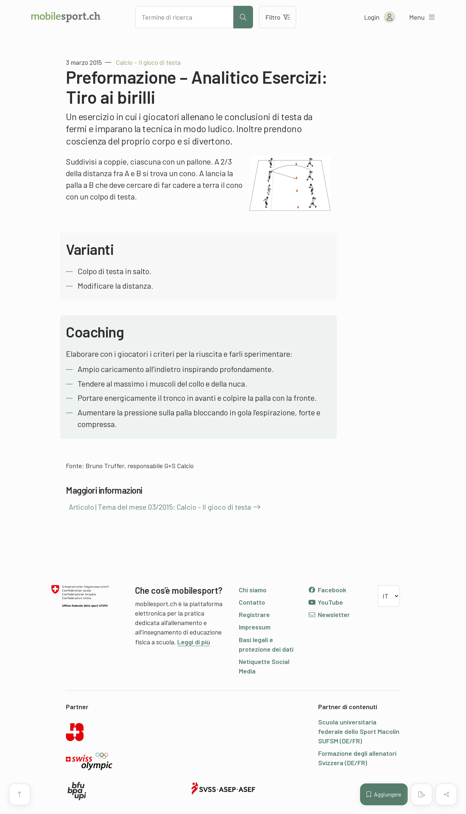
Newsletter (329, 614)
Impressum (254, 627)
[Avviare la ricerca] (243, 17)
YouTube (325, 602)
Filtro (277, 17)
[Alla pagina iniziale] (65, 17)
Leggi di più (193, 642)
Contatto (252, 602)
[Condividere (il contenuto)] (446, 794)
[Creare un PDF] (422, 794)
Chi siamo (252, 590)
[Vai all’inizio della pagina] (20, 794)
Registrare (254, 614)
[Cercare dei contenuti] (184, 17)
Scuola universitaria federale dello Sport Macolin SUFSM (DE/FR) (358, 731)
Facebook (327, 590)
